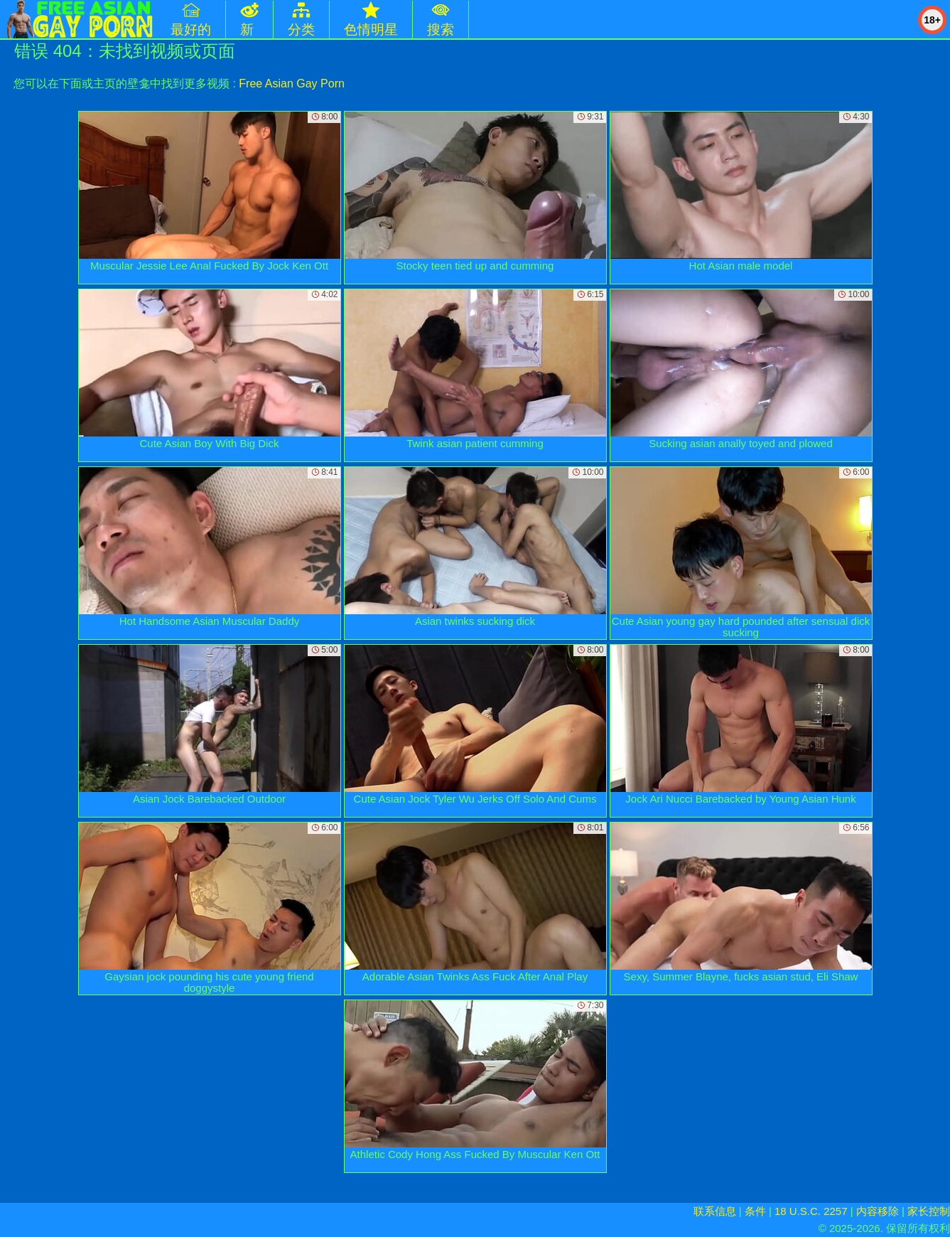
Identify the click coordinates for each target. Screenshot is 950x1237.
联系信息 (714, 1211)
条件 (755, 1211)
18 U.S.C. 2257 (811, 1211)
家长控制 (928, 1211)
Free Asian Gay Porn (292, 83)
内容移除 (877, 1211)
